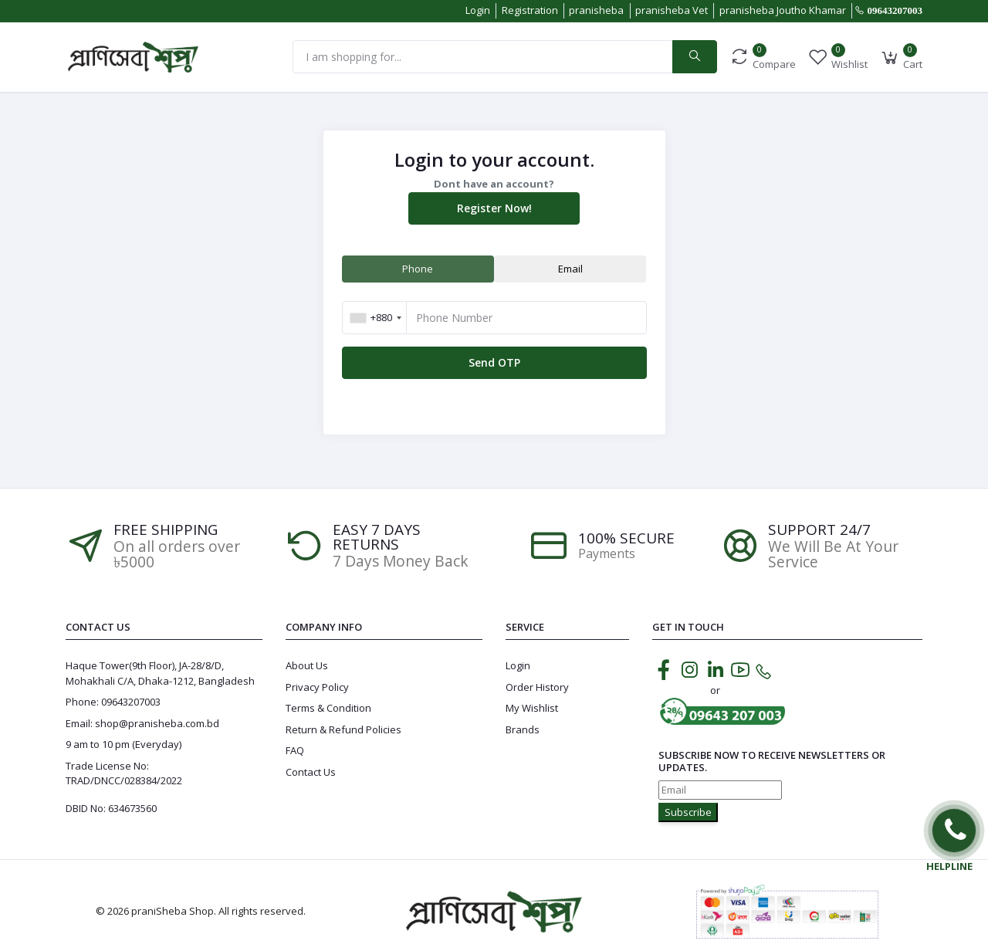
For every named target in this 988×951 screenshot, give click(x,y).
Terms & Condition (328, 708)
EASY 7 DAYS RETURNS (377, 537)
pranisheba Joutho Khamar (782, 10)
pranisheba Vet (671, 10)
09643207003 (895, 10)
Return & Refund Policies (343, 729)
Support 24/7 (819, 530)
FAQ (295, 750)
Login (477, 10)
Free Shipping (165, 530)
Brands (523, 729)
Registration (530, 10)
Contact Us (311, 772)
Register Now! (494, 208)
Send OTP (494, 362)
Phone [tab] (417, 269)
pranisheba (596, 10)
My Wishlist (532, 708)
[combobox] (375, 317)
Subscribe (688, 812)
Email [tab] (570, 269)
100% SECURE (626, 538)
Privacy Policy (317, 687)
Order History (537, 687)
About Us (307, 665)
